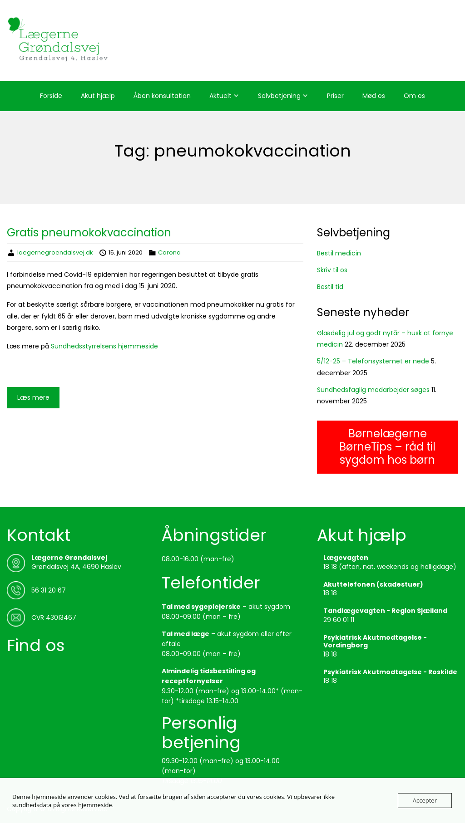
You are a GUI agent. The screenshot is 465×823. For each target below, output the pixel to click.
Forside (51, 95)
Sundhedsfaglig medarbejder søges (373, 389)
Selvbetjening (279, 95)
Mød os (373, 95)
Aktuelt (220, 95)
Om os (414, 95)
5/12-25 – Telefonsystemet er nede (373, 361)
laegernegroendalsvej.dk (55, 252)
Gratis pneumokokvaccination (89, 232)
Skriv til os (332, 269)
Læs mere (33, 397)
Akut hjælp (98, 95)
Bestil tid (330, 286)
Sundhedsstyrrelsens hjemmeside (104, 346)
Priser (335, 95)
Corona (169, 252)
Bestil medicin (339, 253)
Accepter (425, 800)
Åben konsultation (162, 95)
